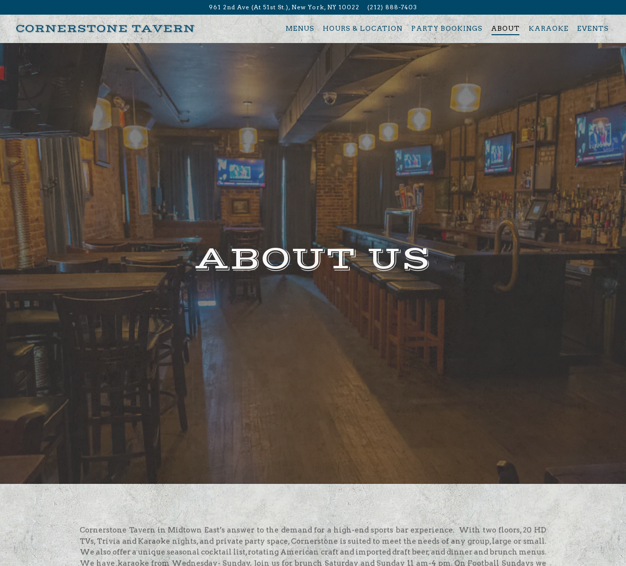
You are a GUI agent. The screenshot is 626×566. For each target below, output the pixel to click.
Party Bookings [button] (447, 28)
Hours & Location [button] (362, 28)
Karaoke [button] (549, 28)
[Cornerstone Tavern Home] (105, 28)
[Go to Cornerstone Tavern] (284, 7)
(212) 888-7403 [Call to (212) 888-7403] (392, 7)
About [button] (505, 28)
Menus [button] (300, 28)
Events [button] (593, 28)
